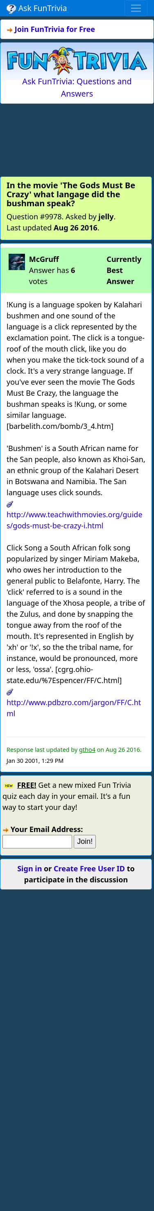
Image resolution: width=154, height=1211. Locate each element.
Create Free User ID (89, 868)
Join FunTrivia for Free (55, 29)
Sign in (29, 868)
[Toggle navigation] (136, 8)
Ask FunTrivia (37, 8)
